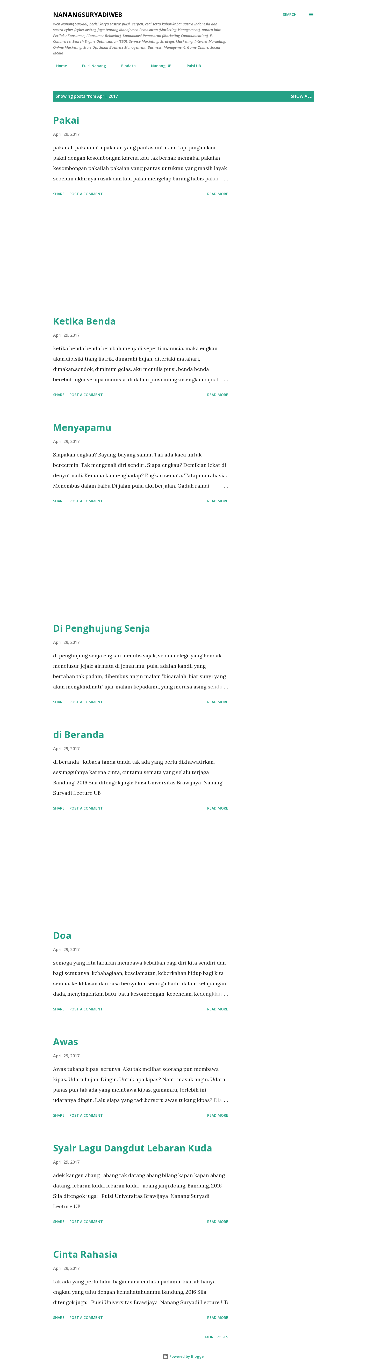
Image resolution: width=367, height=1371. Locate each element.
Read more (217, 193)
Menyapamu (82, 427)
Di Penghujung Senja (101, 628)
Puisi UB (191, 65)
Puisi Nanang (91, 65)
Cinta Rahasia (85, 1254)
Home (58, 65)
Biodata (125, 65)
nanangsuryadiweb (87, 14)
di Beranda (78, 734)
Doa (62, 935)
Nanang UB (158, 65)
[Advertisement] (140, 256)
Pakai (66, 120)
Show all (301, 96)
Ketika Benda (84, 321)
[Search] (290, 14)
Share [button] (58, 193)
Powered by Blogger (183, 1356)
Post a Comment (86, 193)
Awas (65, 1041)
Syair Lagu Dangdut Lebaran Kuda (132, 1148)
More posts (216, 1336)
